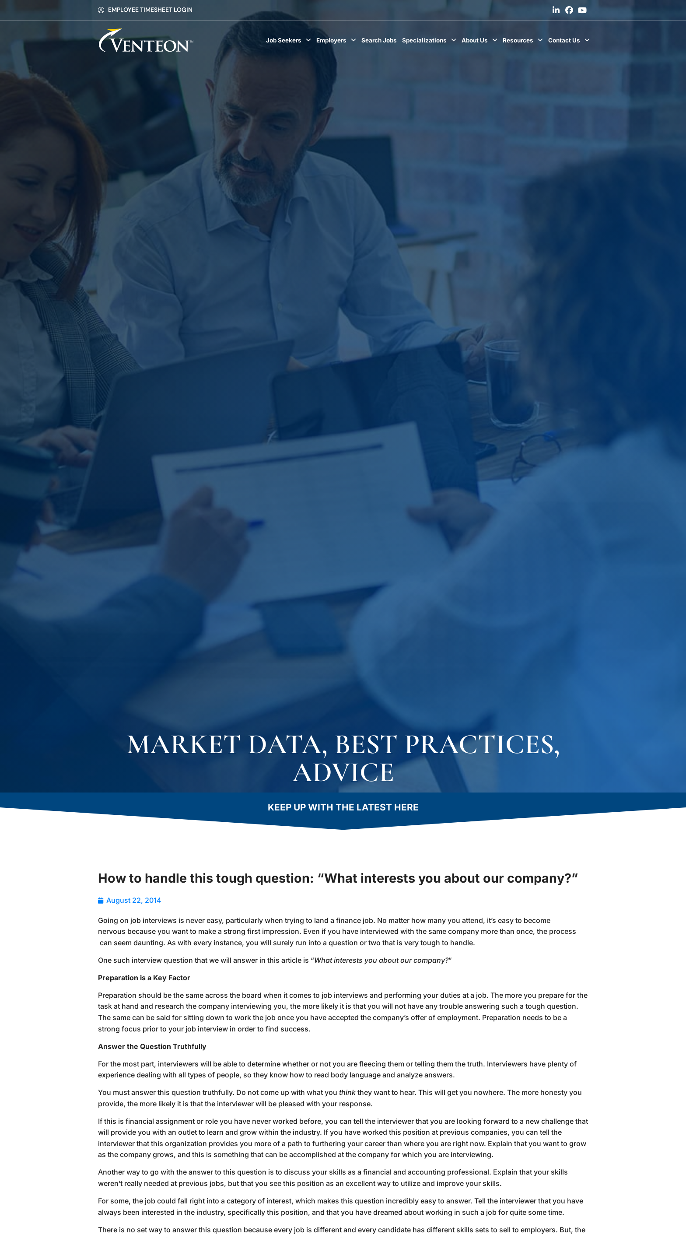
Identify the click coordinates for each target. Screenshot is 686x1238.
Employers (337, 40)
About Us (481, 40)
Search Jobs (380, 42)
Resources (524, 40)
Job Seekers (290, 40)
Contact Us (570, 40)
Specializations (430, 40)
